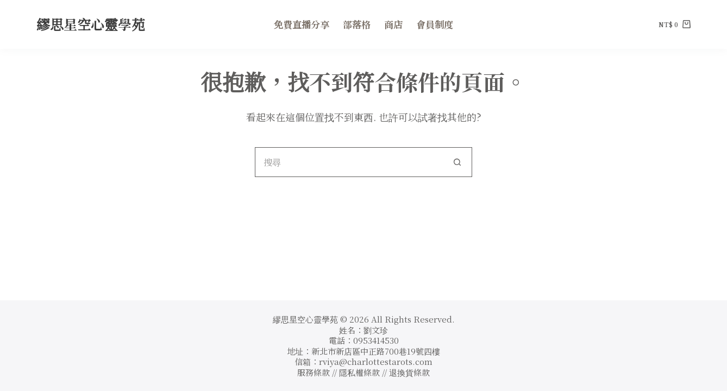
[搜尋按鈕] (457, 162)
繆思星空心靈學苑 (90, 24)
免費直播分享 (301, 24)
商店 (393, 24)
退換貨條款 (409, 372)
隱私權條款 (360, 372)
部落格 (357, 24)
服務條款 (313, 372)
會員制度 (434, 24)
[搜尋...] (348, 162)
